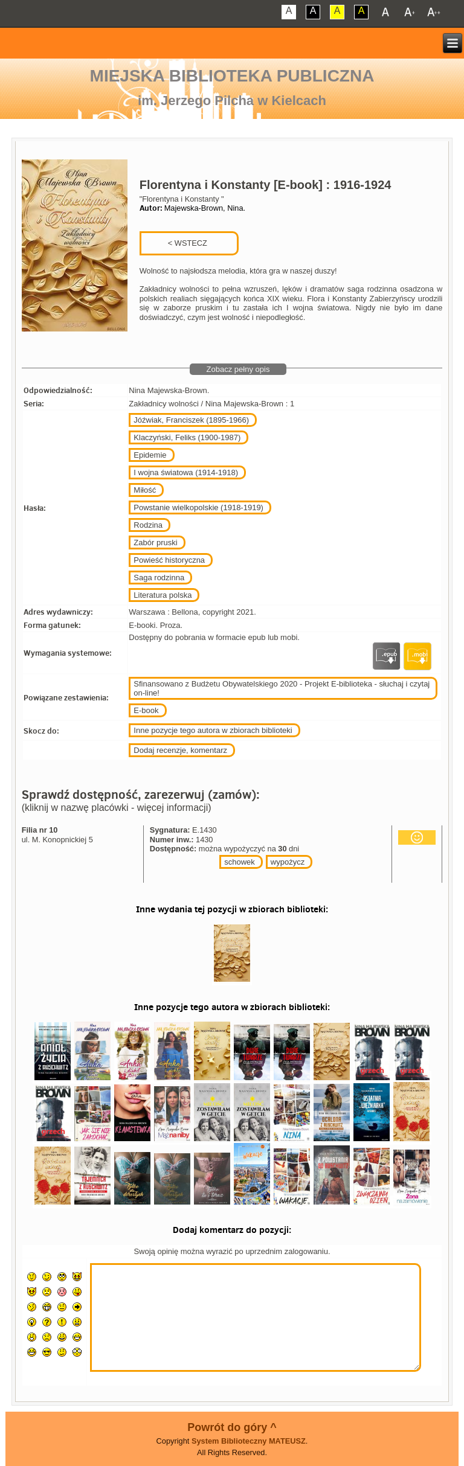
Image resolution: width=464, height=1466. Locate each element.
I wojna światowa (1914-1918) (186, 472)
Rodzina (148, 525)
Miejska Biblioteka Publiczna (232, 75)
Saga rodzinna (159, 577)
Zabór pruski (155, 542)
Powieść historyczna (169, 560)
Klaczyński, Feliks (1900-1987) (187, 437)
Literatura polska (163, 595)
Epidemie (150, 454)
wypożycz (287, 861)
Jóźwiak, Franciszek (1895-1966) (191, 419)
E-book (146, 710)
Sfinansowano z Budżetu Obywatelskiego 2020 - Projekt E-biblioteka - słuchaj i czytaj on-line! (282, 688)
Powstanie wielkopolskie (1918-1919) (198, 507)
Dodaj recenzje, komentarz (180, 750)
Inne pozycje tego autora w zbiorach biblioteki (213, 730)
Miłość (145, 490)
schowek (239, 861)
